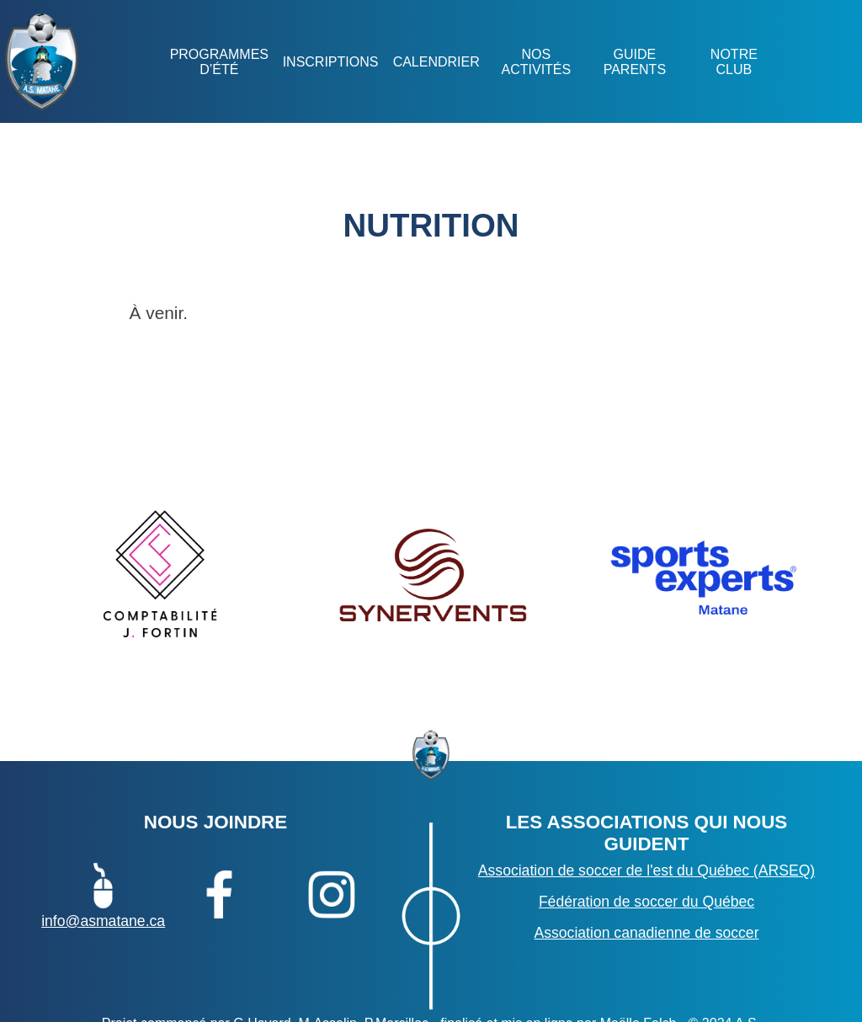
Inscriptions (330, 62)
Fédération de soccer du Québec (646, 901)
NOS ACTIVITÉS (536, 62)
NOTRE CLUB (733, 62)
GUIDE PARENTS (635, 62)
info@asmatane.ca (103, 894)
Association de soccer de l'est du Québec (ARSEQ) (646, 870)
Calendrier (435, 62)
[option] (160, 576)
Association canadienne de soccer (646, 932)
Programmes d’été (218, 62)
